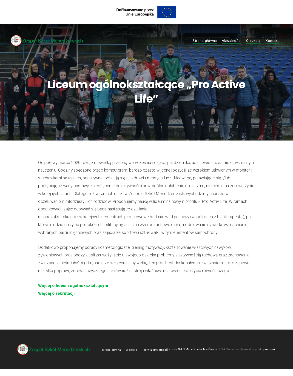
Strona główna (205, 41)
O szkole (253, 41)
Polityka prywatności (155, 356)
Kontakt (272, 41)
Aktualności (231, 41)
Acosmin (270, 355)
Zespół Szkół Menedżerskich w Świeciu (193, 355)
